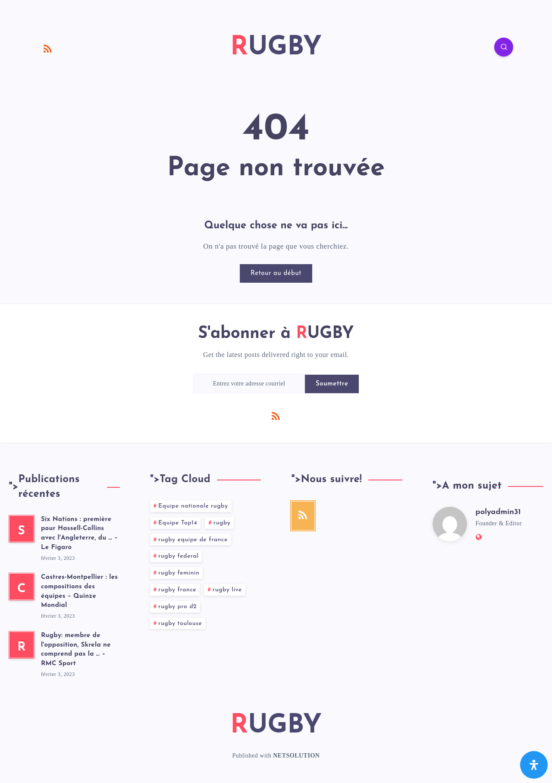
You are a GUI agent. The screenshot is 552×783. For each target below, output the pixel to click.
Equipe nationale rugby (193, 506)
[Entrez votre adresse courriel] (249, 383)
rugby (222, 523)
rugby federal (178, 556)
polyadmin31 (498, 512)
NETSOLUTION (296, 755)
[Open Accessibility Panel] (534, 765)
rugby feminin (178, 573)
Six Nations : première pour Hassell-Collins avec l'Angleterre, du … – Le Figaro (79, 533)
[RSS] (48, 48)
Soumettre (332, 384)
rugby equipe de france (193, 540)
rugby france (177, 590)
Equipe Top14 (177, 523)
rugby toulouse (180, 623)
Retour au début (276, 273)
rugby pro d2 (177, 606)
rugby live (227, 590)
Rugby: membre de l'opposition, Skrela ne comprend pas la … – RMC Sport (76, 649)
